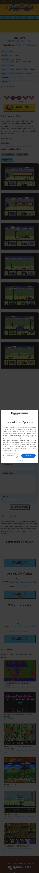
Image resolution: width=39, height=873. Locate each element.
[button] (19, 460)
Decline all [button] (10, 455)
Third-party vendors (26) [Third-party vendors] (26, 437)
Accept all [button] (28, 455)
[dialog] (19, 436)
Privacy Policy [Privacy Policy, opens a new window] (16, 450)
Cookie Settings (7, 450)
